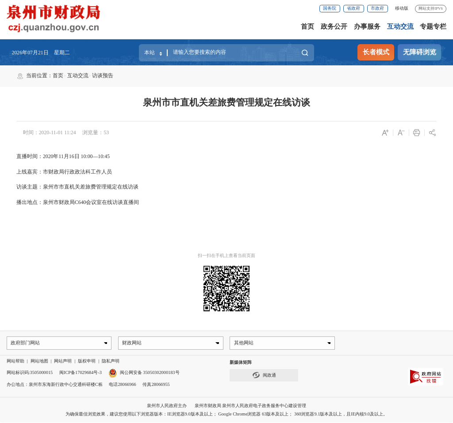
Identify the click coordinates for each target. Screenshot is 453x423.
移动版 (401, 8)
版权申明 (87, 361)
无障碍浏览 (419, 52)
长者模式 (376, 52)
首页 (307, 26)
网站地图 (39, 361)
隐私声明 (110, 361)
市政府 (377, 8)
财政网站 (133, 343)
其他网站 (244, 343)
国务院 (329, 8)
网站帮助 (15, 361)
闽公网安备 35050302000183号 (144, 373)
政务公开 (334, 26)
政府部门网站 (25, 343)
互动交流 (400, 26)
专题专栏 (433, 26)
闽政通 (264, 376)
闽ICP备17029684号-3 (80, 373)
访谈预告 (102, 75)
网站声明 (63, 361)
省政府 (353, 8)
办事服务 (367, 26)
